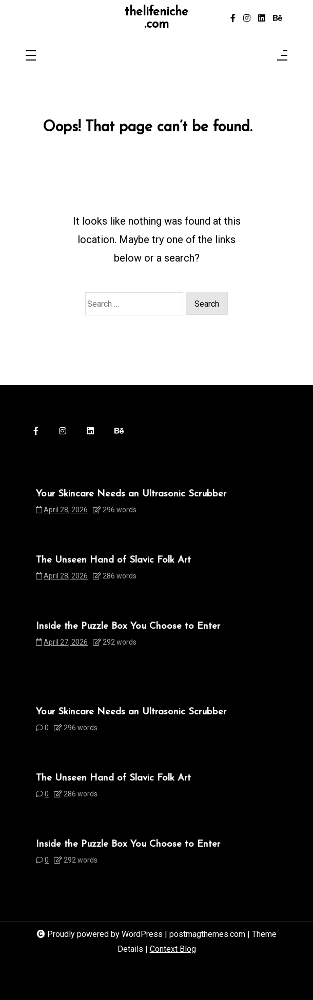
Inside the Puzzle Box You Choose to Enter (128, 626)
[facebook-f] (233, 18)
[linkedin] (261, 18)
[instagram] (246, 18)
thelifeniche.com (156, 18)
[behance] (277, 18)
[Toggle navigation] (31, 56)
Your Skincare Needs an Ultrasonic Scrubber (131, 494)
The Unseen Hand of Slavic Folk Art (113, 560)
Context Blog (173, 949)
